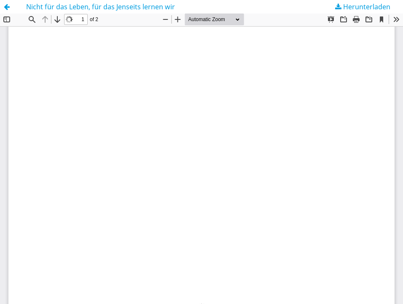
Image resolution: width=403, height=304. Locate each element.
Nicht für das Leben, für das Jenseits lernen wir (100, 6)
